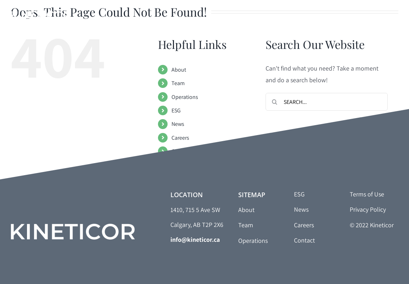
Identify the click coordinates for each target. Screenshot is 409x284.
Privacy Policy (368, 209)
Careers (180, 137)
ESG (176, 110)
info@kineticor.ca (195, 239)
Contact (180, 151)
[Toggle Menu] (393, 17)
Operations (184, 97)
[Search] (274, 102)
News (177, 124)
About (178, 69)
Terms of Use (367, 194)
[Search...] (327, 102)
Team (178, 83)
